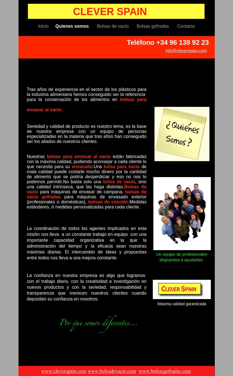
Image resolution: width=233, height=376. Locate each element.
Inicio (44, 26)
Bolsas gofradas (154, 26)
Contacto (186, 26)
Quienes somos (73, 26)
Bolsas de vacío (114, 26)
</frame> (56, 299)
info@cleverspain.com (186, 50)
